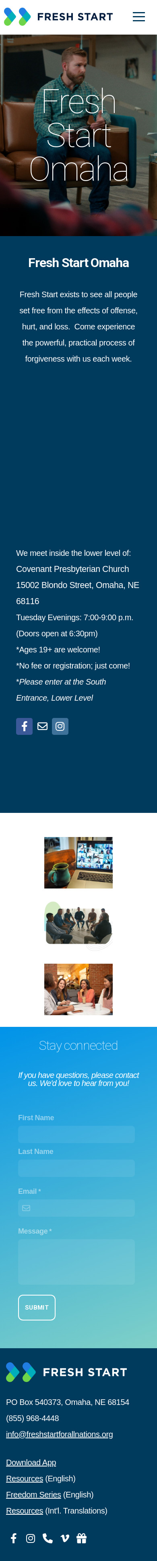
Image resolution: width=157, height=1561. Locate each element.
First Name (36, 1118)
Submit (37, 1307)
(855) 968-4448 (32, 1418)
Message (33, 1231)
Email (27, 1191)
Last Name (35, 1152)
